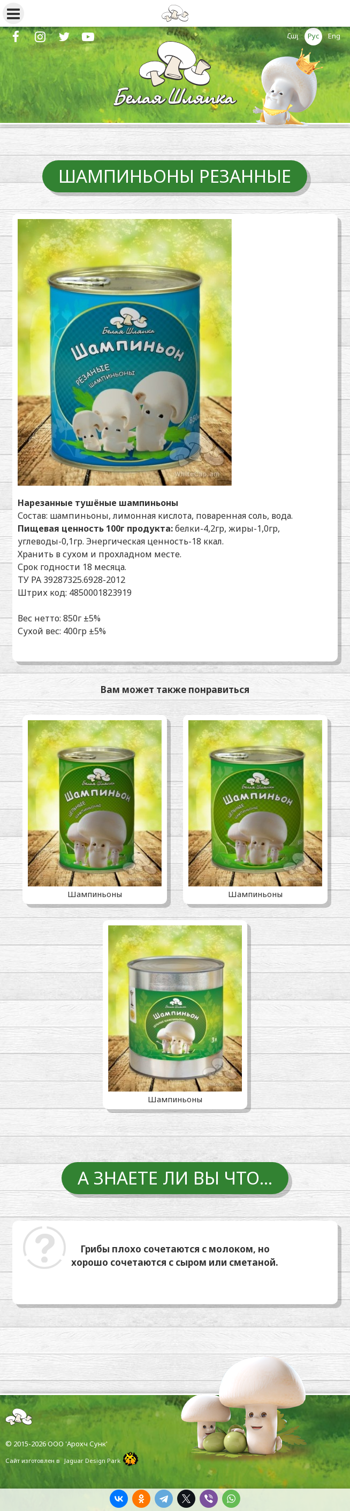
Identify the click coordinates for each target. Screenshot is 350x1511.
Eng (334, 36)
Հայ (293, 36)
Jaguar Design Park (92, 1461)
